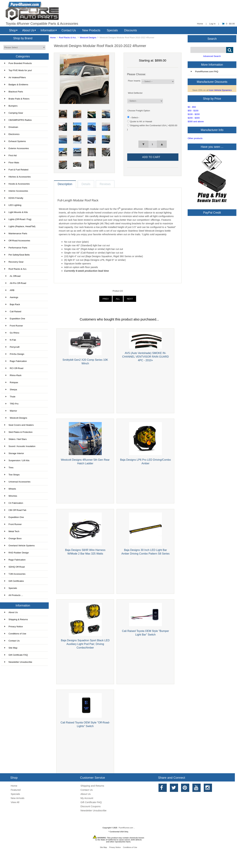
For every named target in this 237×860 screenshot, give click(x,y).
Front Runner (13, 325)
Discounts (130, 30)
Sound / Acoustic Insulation (19, 446)
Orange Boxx (13, 538)
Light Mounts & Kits (16, 212)
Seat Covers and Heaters (19, 425)
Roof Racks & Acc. (68, 37)
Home (200, 23)
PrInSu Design (14, 354)
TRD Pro (11, 403)
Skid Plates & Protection (18, 432)
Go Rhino (11, 333)
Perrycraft (11, 347)
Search (212, 38)
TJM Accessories (15, 574)
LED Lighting (12, 205)
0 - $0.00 (228, 23)
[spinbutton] (152, 144)
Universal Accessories (17, 481)
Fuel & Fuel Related (16, 169)
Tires (8, 467)
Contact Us (69, 30)
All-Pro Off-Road (15, 283)
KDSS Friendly (13, 198)
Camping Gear (13, 113)
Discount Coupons (90, 806)
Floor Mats (11, 162)
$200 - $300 (194, 118)
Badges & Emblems (16, 84)
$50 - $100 (193, 110)
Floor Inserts (134, 81)
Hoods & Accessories (17, 184)
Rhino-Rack (13, 375)
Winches (10, 496)
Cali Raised (12, 311)
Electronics (11, 134)
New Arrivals (17, 798)
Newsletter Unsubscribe (18, 662)
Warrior (10, 411)
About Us (28, 30)
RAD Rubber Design (16, 552)
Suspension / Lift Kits (16, 460)
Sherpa (10, 389)
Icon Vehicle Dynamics (220, 90)
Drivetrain (11, 127)
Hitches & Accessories (17, 176)
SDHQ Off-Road (14, 567)
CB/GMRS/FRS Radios (18, 120)
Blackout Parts (13, 91)
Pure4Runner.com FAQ (204, 71)
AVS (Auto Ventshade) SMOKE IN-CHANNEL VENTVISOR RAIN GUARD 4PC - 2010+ (145, 356)
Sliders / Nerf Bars (15, 439)
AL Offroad (12, 276)
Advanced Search (212, 56)
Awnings (11, 297)
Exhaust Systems (15, 141)
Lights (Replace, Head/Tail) (19, 226)
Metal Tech (11, 531)
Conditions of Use (15, 633)
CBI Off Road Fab (15, 510)
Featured (16, 789)
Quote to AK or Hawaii (141, 121)
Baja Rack (12, 304)
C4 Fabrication (13, 503)
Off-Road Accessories (17, 240)
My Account (86, 798)
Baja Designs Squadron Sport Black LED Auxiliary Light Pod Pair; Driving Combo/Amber (85, 644)
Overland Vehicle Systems (19, 545)
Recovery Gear (14, 262)
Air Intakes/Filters (15, 77)
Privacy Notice (13, 626)
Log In (212, 23)
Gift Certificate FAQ (16, 655)
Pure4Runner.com (126, 828)
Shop (12, 30)
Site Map (10, 648)
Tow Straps (12, 474)
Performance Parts (15, 247)
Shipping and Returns (92, 785)
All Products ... (13, 595)
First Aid (10, 155)
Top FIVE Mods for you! (18, 70)
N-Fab (10, 340)
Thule (9, 396)
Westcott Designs (88, 37)
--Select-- (134, 117)
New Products (91, 30)
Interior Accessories (16, 191)
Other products (195, 138)
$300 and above (196, 121)
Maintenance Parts (15, 233)
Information (48, 30)
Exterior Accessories (16, 148)
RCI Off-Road (13, 368)
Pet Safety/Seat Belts (17, 255)
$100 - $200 (194, 114)
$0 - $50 (192, 107)
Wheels (10, 489)
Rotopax (11, 382)
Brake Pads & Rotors (16, 98)
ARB (9, 290)
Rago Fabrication (15, 361)
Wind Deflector (135, 93)
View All (15, 802)
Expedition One (14, 318)
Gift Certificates (14, 581)
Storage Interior (14, 453)
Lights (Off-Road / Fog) (17, 219)
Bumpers (10, 106)
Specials (112, 30)
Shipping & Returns (16, 619)
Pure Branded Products (18, 63)
